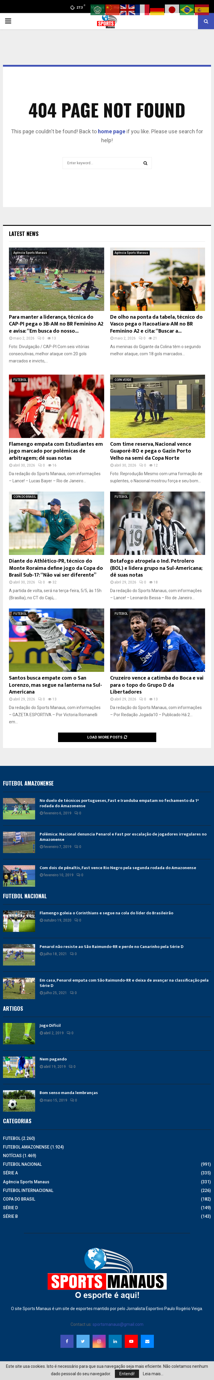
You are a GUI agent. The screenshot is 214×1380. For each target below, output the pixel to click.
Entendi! (127, 1373)
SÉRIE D (10, 1207)
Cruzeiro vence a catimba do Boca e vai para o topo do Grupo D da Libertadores (157, 685)
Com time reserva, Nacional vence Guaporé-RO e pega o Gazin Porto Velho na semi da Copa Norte (150, 451)
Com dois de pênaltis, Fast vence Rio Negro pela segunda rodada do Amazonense (118, 867)
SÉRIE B (10, 1216)
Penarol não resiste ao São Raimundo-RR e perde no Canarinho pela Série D (111, 946)
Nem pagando (53, 1059)
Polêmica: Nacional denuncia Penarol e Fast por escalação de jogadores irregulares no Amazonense (123, 837)
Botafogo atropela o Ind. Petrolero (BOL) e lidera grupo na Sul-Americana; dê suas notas (156, 568)
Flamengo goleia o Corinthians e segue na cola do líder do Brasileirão (106, 913)
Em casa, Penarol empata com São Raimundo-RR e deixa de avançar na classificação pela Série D (124, 983)
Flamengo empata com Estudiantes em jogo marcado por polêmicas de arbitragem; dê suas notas (56, 451)
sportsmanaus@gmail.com (118, 1324)
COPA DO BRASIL (24, 496)
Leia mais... (153, 1374)
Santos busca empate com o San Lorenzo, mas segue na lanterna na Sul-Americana (55, 685)
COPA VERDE (123, 379)
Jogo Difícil (50, 1025)
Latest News (23, 233)
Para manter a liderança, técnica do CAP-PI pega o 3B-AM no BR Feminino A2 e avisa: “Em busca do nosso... (56, 324)
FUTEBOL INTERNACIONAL (28, 1190)
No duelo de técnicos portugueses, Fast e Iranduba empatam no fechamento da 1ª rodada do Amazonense (119, 803)
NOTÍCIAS (12, 1155)
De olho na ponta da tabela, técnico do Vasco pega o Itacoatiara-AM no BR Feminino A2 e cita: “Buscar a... (156, 324)
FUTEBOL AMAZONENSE (26, 1147)
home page (111, 131)
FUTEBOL (19, 379)
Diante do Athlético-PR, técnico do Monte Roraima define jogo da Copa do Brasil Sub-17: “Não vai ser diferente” (56, 568)
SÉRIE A (10, 1173)
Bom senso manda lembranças (69, 1092)
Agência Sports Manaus (30, 252)
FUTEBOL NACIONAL (22, 1164)
